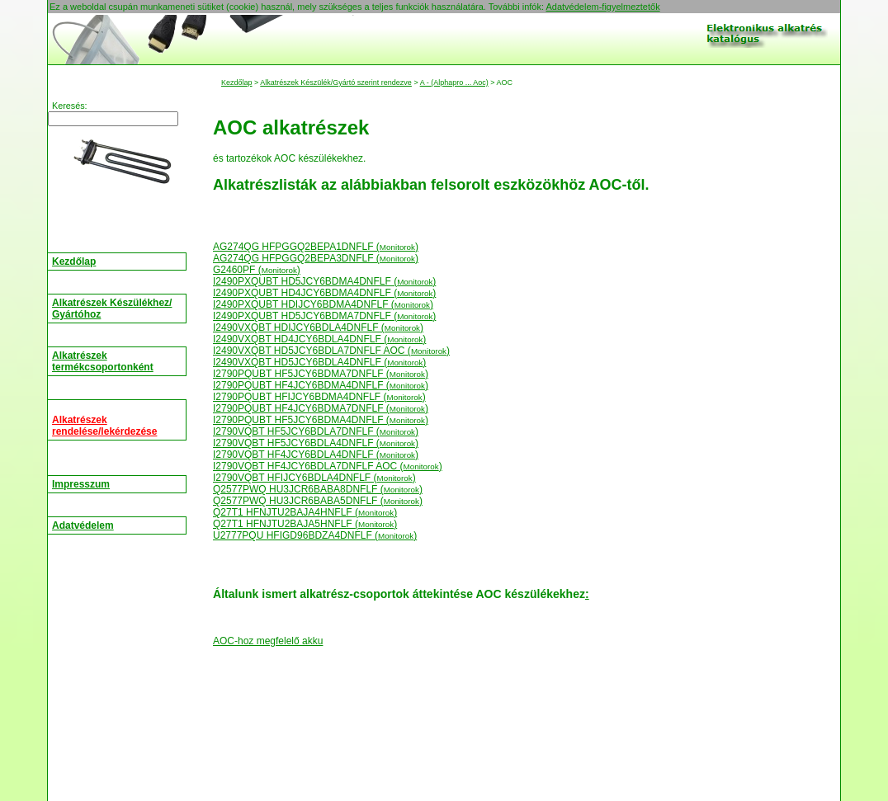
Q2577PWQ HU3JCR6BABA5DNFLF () (318, 501)
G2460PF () (256, 270)
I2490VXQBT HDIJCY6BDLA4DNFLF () (318, 327)
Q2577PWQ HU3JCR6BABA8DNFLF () (318, 489)
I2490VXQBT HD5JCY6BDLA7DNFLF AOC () (331, 350)
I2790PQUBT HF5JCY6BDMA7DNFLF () (320, 373)
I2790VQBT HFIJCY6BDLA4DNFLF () (314, 477)
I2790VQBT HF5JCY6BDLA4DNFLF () (315, 443)
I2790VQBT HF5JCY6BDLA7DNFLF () (315, 431)
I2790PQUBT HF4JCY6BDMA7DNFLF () (320, 408)
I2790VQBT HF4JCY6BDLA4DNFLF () (315, 454)
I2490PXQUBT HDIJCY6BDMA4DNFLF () (323, 304)
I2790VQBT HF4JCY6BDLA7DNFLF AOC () (327, 466)
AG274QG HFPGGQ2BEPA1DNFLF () (315, 246)
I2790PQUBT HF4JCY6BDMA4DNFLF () (320, 385)
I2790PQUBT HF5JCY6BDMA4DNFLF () (320, 420)
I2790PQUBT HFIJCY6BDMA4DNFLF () (319, 397)
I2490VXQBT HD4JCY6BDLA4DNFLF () (319, 339)
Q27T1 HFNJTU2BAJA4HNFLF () (305, 512)
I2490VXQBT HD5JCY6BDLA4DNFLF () (319, 362)
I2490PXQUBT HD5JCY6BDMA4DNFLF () (324, 281)
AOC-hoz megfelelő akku (268, 641)
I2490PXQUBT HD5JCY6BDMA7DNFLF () (324, 316)
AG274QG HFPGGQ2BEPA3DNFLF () (315, 258)
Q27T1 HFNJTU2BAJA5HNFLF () (305, 524)
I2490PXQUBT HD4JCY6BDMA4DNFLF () (324, 293)
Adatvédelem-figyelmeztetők (602, 7)
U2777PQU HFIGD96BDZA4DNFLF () (315, 535)
